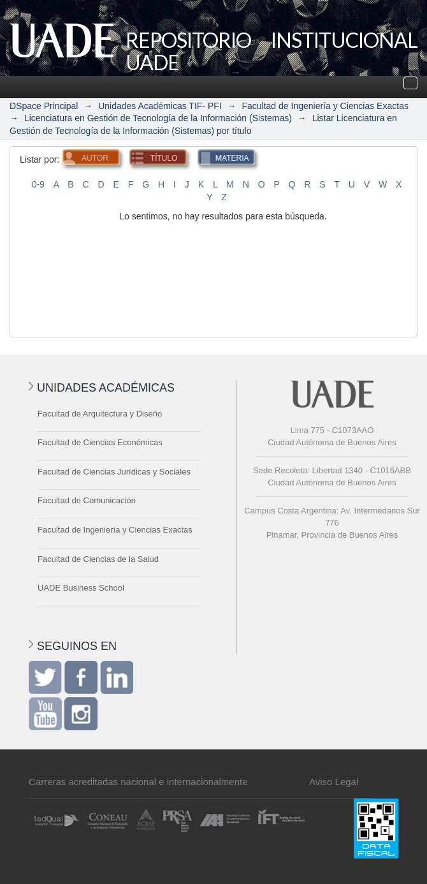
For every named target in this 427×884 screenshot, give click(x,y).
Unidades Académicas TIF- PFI (159, 106)
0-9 (38, 184)
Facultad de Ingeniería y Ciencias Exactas (325, 106)
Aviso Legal (333, 781)
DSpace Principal (44, 106)
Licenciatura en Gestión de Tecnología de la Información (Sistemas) (158, 118)
